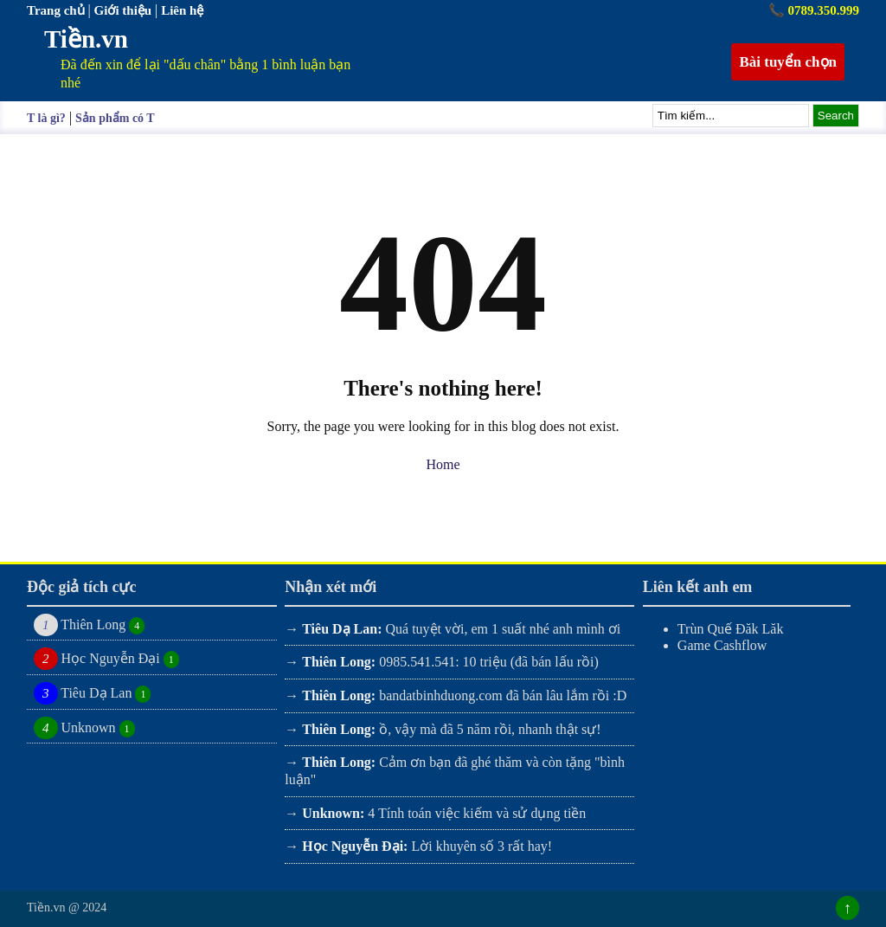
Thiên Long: (339, 661)
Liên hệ (182, 10)
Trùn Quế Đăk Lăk (730, 628)
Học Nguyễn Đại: (355, 846)
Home (442, 464)
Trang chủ (57, 10)
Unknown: (333, 813)
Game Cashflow (722, 645)
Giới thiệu (124, 10)
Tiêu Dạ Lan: (342, 628)
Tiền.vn (86, 39)
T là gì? (46, 118)
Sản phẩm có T (115, 118)
